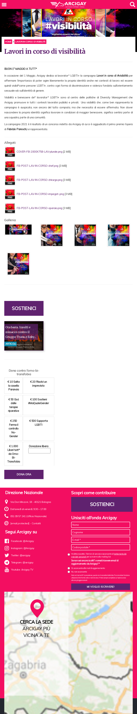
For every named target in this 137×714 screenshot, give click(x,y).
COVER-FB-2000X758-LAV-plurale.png (40, 151)
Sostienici (24, 308)
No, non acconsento (79, 571)
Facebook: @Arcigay (22, 541)
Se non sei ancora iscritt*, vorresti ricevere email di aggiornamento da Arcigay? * (94, 562)
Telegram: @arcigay (22, 562)
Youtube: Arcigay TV (22, 569)
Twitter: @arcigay (20, 555)
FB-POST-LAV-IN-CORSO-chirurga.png (40, 180)
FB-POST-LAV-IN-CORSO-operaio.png (40, 208)
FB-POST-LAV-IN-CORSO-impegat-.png (41, 194)
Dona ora (24, 474)
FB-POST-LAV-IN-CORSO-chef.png (38, 165)
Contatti (36, 523)
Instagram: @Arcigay (22, 548)
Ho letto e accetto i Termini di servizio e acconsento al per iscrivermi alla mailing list (98, 555)
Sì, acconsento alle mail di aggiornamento (88, 568)
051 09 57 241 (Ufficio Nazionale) (28, 516)
